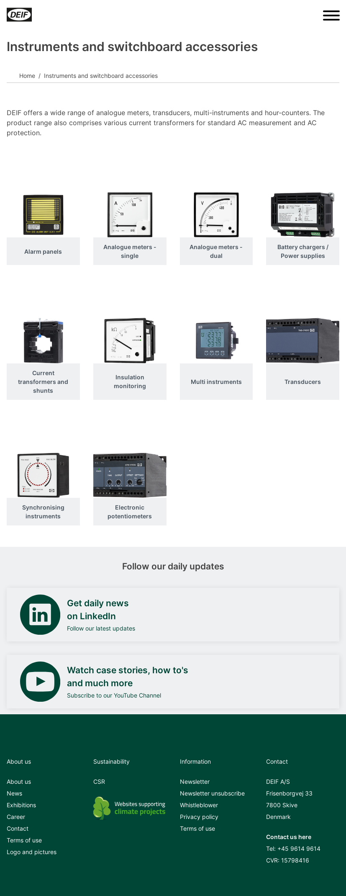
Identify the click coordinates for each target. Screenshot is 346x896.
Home (27, 75)
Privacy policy (199, 816)
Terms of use (24, 840)
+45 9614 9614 (298, 848)
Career (16, 816)
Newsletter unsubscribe (212, 793)
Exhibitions (21, 804)
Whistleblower (199, 804)
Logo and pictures (31, 851)
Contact (17, 828)
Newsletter (195, 781)
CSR (99, 781)
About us (19, 781)
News (14, 793)
